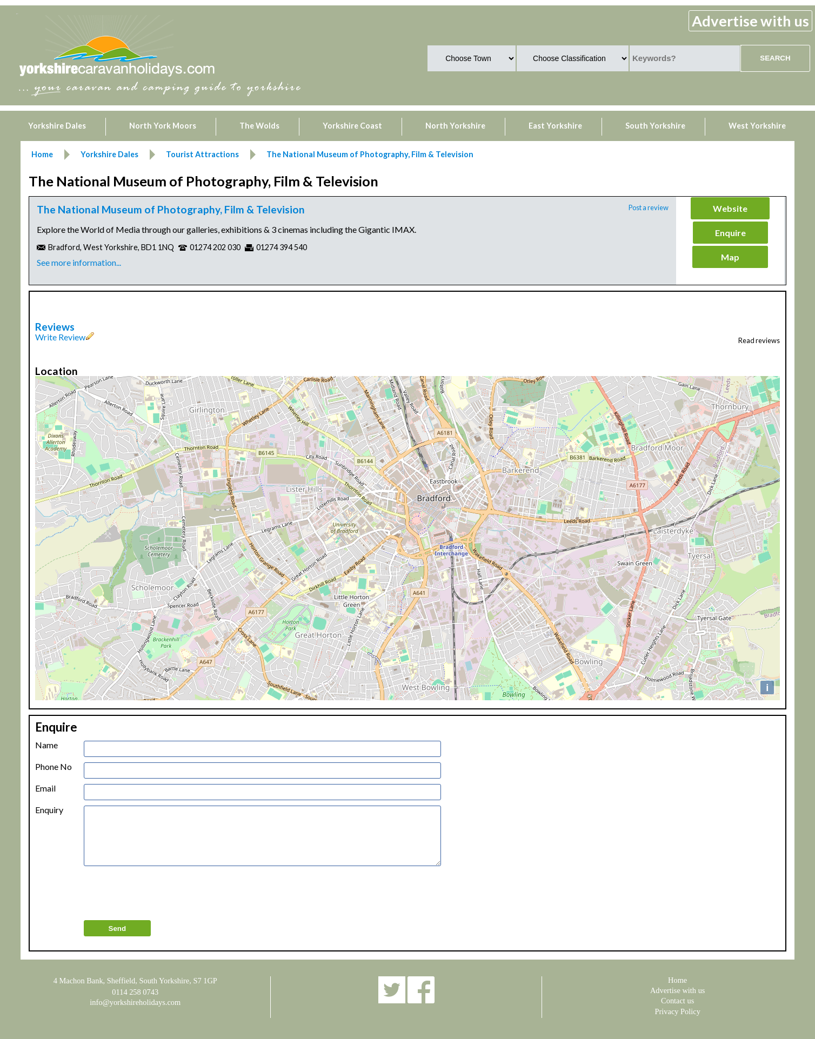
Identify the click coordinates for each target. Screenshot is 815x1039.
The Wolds (259, 125)
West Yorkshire (757, 125)
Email (45, 788)
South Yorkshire (655, 125)
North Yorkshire (455, 125)
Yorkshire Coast (352, 125)
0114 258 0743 (135, 992)
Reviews (55, 326)
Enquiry (49, 810)
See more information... (79, 262)
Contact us (677, 1000)
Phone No (53, 766)
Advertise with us (750, 21)
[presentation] (166, 894)
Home (677, 980)
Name (46, 745)
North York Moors (162, 125)
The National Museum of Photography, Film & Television (171, 209)
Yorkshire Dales (57, 125)
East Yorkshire (555, 125)
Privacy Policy (677, 1011)
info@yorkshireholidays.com (135, 1002)
